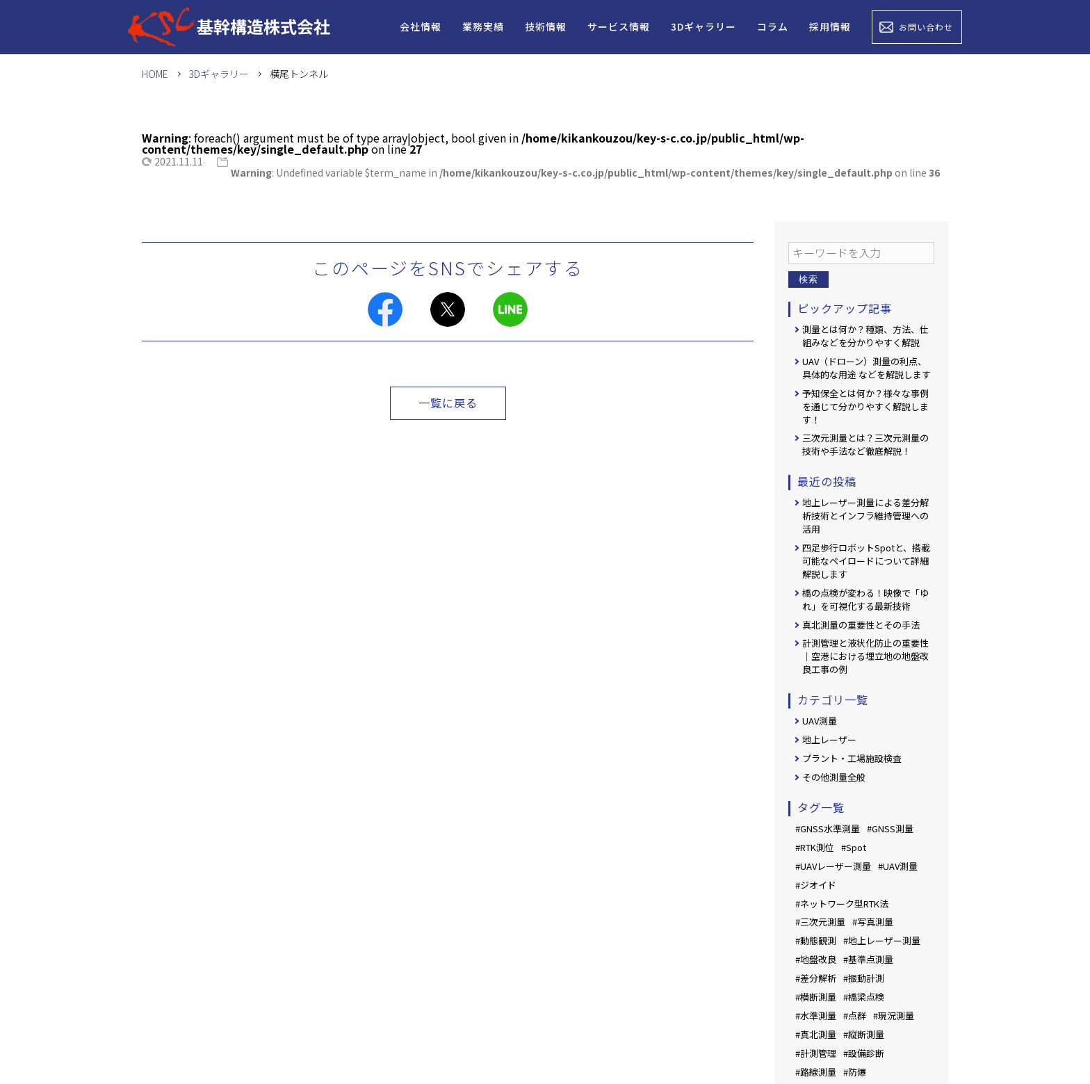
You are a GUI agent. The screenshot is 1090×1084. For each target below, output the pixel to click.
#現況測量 (893, 1015)
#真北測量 (815, 1034)
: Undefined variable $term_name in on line (585, 172)
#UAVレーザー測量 (833, 866)
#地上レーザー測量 (881, 940)
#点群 (854, 1015)
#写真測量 (872, 921)
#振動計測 (863, 978)
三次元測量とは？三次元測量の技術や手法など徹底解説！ (865, 444)
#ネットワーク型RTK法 (841, 903)
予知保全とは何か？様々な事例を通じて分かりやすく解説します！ (865, 406)
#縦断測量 (863, 1034)
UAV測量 (819, 720)
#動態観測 (815, 940)
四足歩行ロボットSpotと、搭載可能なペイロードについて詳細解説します (866, 561)
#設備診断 (863, 1053)
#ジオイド (815, 884)
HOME (155, 74)
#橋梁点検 (863, 996)
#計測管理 (815, 1053)
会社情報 (420, 26)
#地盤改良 (815, 959)
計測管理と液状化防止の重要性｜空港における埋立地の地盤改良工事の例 (865, 656)
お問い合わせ (926, 27)
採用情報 (830, 26)
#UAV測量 (898, 866)
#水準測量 (815, 1015)
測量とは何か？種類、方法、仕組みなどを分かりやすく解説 (865, 336)
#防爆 (854, 1071)
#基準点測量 (868, 959)
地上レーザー (829, 739)
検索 (808, 279)
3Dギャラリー (703, 26)
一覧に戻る (448, 402)
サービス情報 (618, 26)
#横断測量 (815, 996)
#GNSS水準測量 (827, 828)
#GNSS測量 (890, 828)
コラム (772, 26)
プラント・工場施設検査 (852, 758)
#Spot (853, 847)
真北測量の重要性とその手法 (861, 624)
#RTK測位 (814, 847)
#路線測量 (815, 1071)
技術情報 (546, 26)
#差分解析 (815, 978)
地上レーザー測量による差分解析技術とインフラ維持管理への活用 (865, 515)
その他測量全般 (833, 777)
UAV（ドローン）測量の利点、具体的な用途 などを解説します (866, 368)
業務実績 (483, 26)
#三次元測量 (820, 921)
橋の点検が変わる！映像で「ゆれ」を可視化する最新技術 (865, 599)
